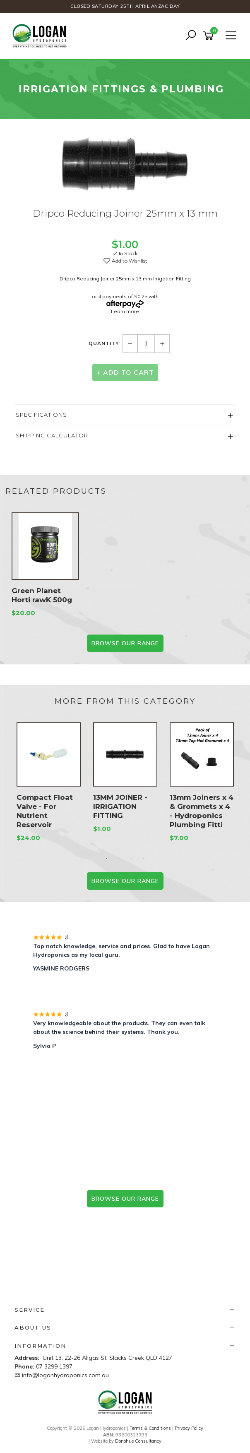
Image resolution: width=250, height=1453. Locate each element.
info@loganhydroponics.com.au (65, 1375)
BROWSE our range (125, 643)
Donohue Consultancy (138, 1441)
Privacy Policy (189, 1428)
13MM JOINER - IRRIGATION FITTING (120, 806)
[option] (125, 166)
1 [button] (106, 858)
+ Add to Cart (125, 372)
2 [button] (119, 858)
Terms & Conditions (150, 1428)
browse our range (125, 1198)
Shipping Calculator (52, 435)
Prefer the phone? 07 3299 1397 (125, 1226)
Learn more (125, 311)
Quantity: (106, 343)
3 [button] (131, 858)
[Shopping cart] (210, 35)
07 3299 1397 (54, 1366)
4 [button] (143, 858)
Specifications (41, 414)
